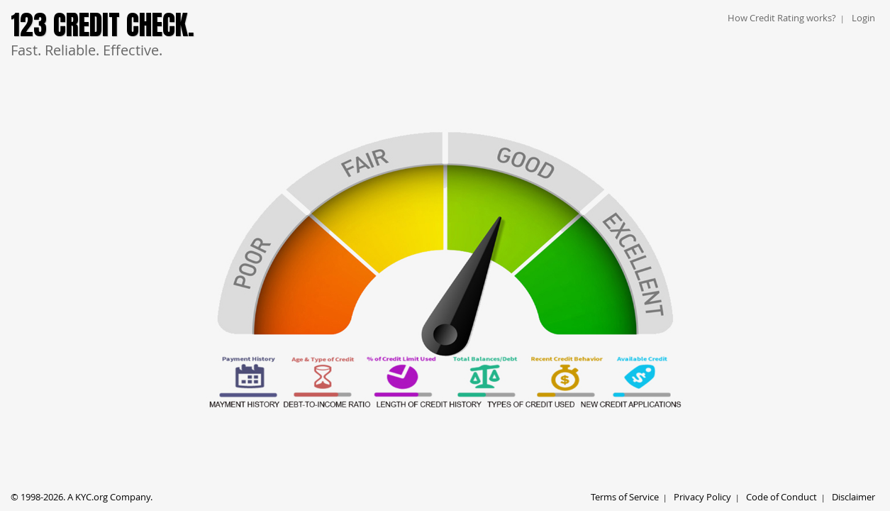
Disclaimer (853, 496)
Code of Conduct (781, 496)
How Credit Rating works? (782, 17)
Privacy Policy (702, 496)
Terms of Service (625, 496)
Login (863, 17)
